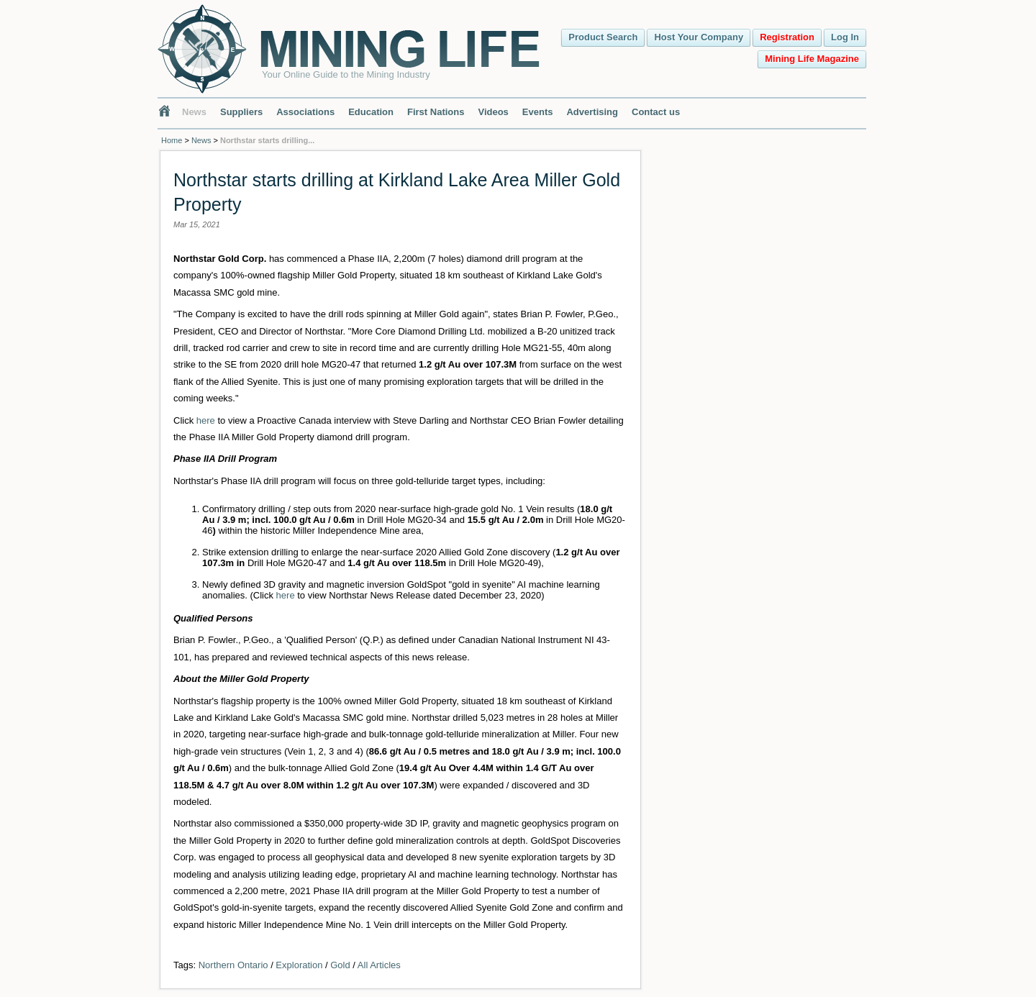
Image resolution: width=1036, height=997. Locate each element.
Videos (493, 111)
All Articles (379, 965)
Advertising (592, 111)
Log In (845, 37)
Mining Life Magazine (812, 58)
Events (537, 111)
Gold (340, 965)
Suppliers (241, 111)
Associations (305, 111)
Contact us (656, 111)
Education (371, 111)
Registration (787, 37)
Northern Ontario (233, 965)
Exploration (299, 965)
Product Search (602, 37)
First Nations (435, 111)
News (194, 111)
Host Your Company (698, 37)
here (205, 420)
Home (171, 140)
